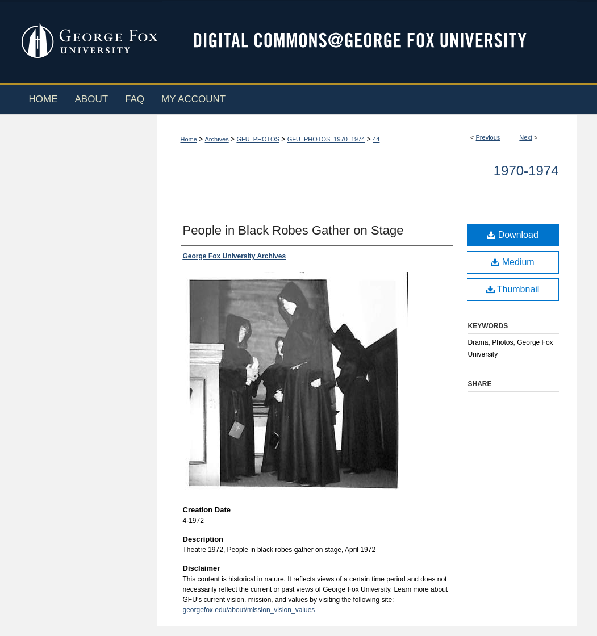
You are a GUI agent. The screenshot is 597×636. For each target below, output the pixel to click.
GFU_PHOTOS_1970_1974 (326, 139)
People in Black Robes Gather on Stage (293, 230)
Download (512, 235)
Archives (217, 139)
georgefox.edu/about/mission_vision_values (249, 610)
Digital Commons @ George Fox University (369, 41)
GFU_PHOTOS (257, 139)
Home (189, 139)
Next (525, 137)
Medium (512, 262)
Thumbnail (513, 289)
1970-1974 (526, 170)
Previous (488, 137)
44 (376, 139)
